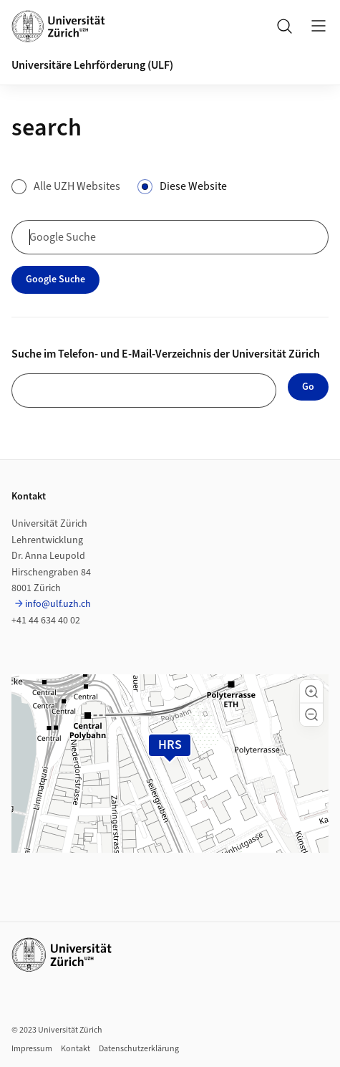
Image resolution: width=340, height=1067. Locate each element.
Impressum (31, 1049)
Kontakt (75, 1049)
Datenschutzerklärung (139, 1049)
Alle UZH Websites (77, 186)
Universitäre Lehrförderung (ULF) (92, 65)
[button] (311, 691)
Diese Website (193, 186)
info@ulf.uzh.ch (58, 604)
